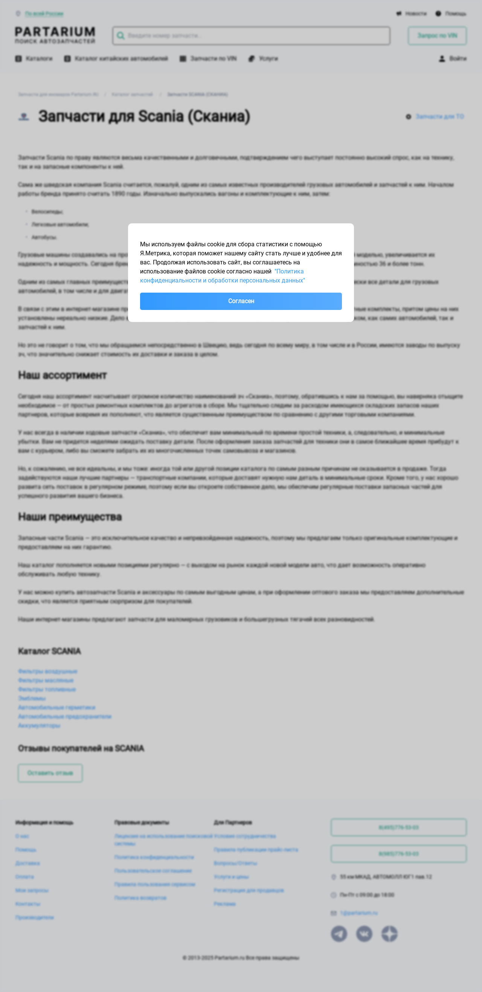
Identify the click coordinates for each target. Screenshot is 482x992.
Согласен (241, 301)
